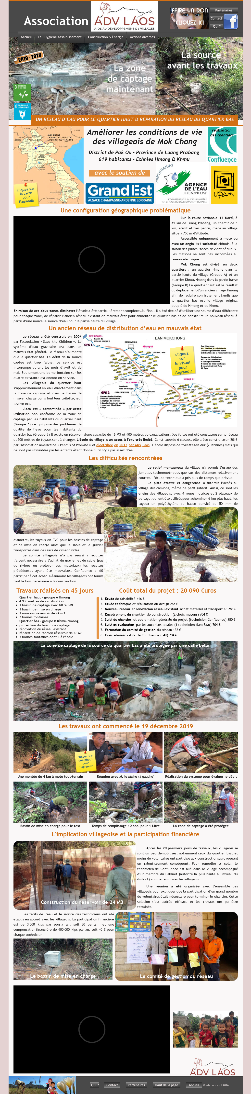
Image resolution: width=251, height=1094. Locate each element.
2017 (123, 445)
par (132, 445)
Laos (146, 445)
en (116, 445)
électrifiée (104, 445)
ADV (138, 445)
